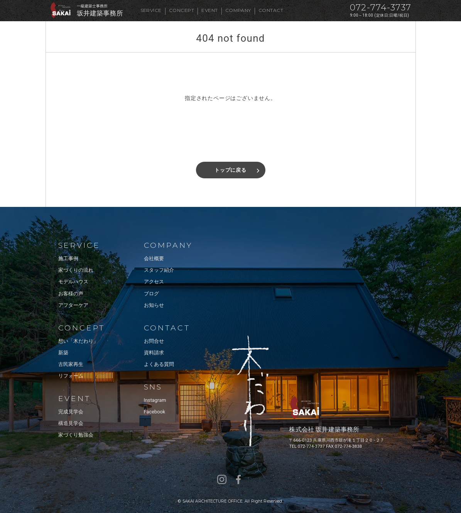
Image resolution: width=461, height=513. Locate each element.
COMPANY (238, 10)
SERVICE (151, 10)
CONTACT (270, 10)
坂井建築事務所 (100, 13)
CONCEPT (181, 10)
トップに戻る (230, 170)
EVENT (209, 10)
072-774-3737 (380, 7)
